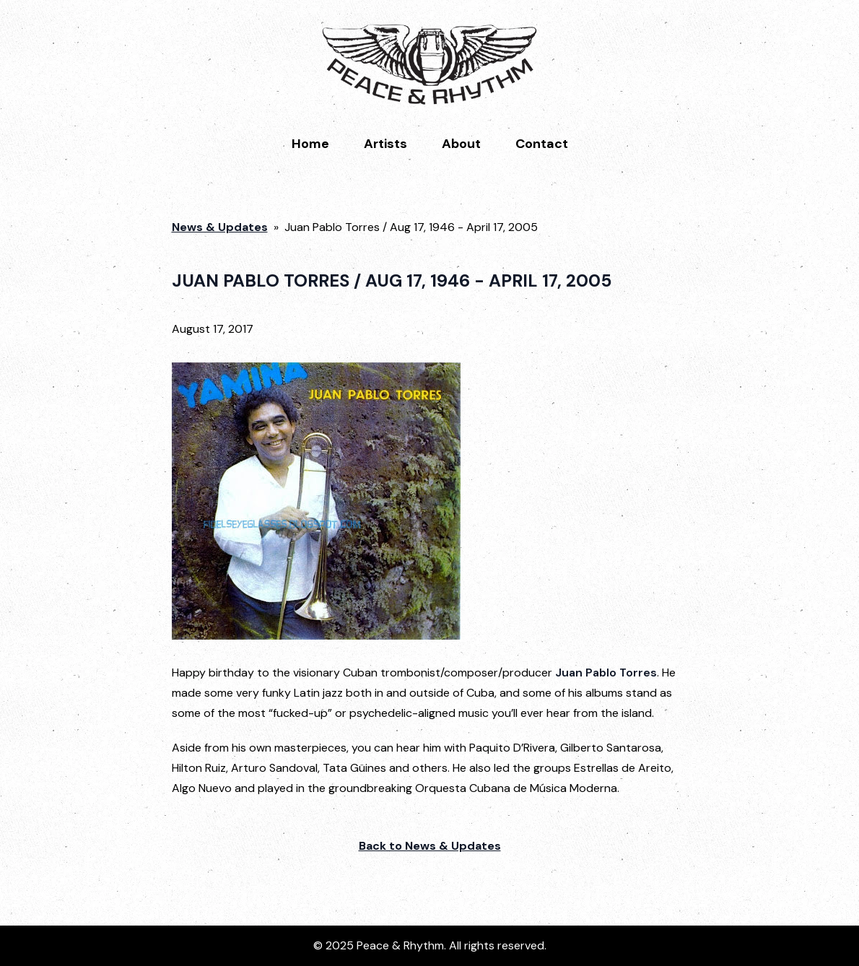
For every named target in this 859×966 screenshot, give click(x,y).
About (461, 143)
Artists (385, 143)
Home (310, 143)
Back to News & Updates (430, 845)
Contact (541, 143)
